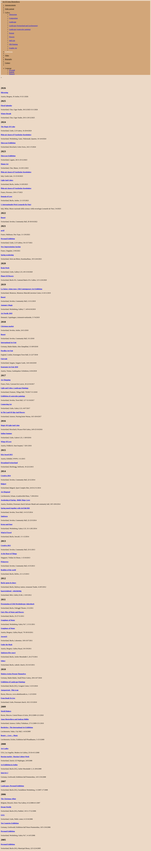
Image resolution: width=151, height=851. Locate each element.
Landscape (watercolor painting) (20, 29)
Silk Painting (13, 44)
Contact (7, 63)
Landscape (12, 22)
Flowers (11, 37)
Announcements (10, 5)
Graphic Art (13, 48)
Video (7, 55)
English (11, 72)
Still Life (12, 40)
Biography (8, 59)
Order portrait (9, 9)
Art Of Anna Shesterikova (11, 2)
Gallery (7, 13)
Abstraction (13, 14)
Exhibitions (9, 52)
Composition (13, 18)
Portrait (11, 33)
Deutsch (11, 74)
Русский (12, 70)
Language (8, 68)
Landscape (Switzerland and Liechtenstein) (23, 26)
